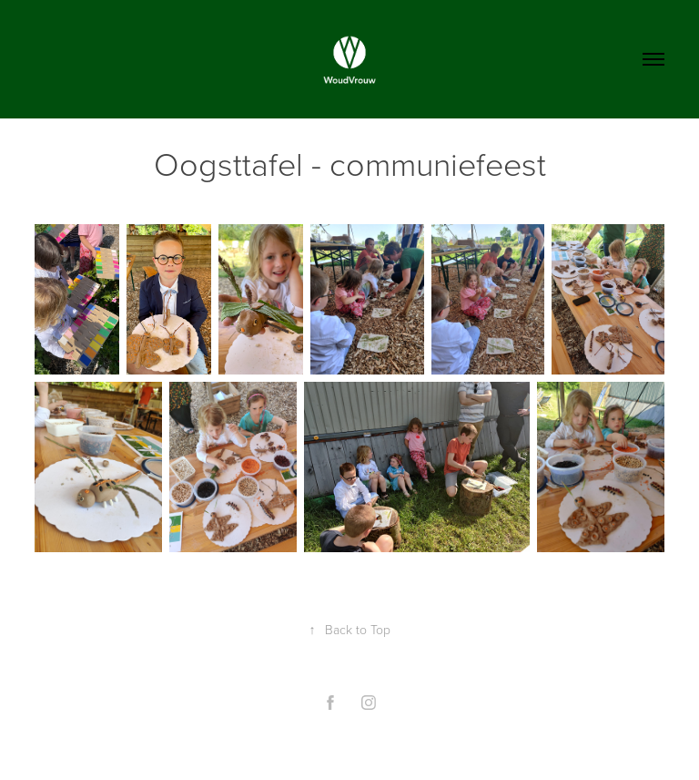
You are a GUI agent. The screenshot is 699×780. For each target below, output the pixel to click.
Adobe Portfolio (380, 746)
